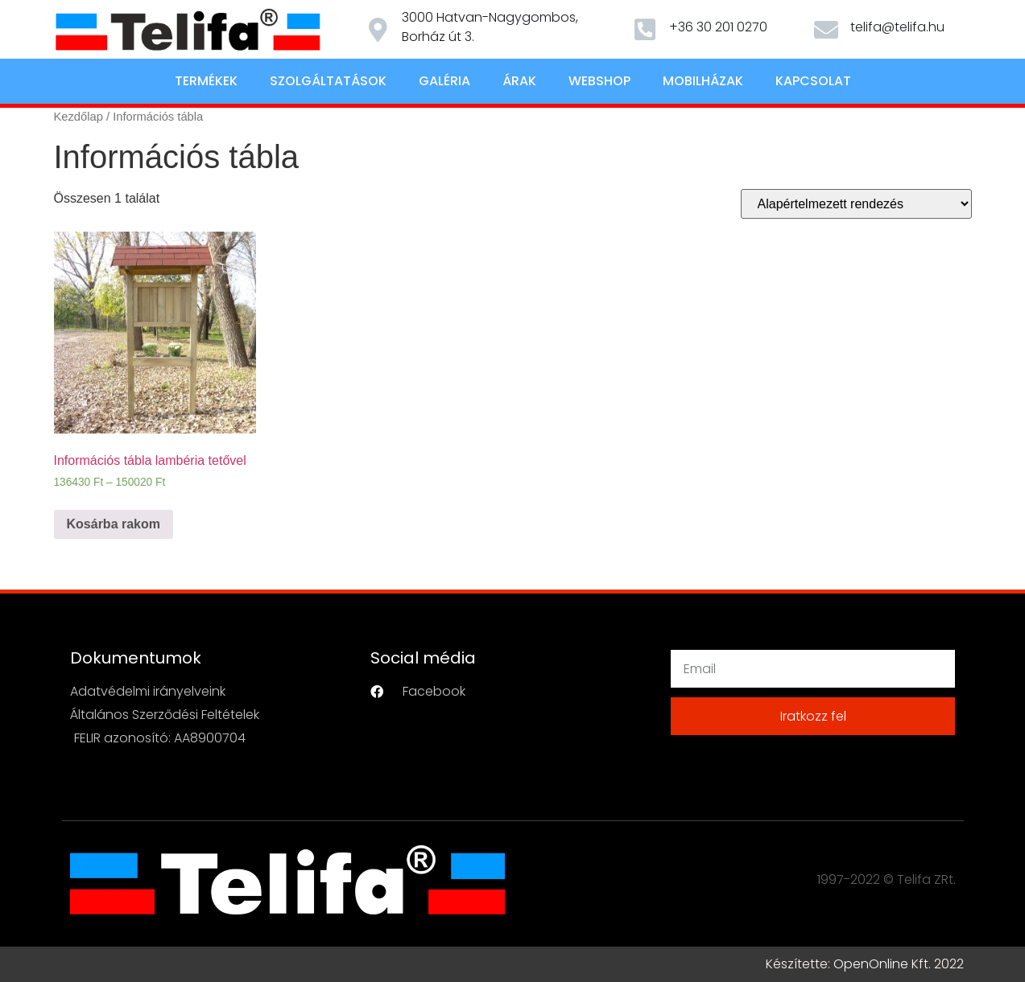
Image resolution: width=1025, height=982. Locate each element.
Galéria (444, 81)
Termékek (206, 81)
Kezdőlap (78, 116)
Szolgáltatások (328, 81)
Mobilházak (703, 81)
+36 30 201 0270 (718, 27)
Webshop (599, 81)
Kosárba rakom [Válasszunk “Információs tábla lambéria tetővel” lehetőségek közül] (114, 524)
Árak (519, 81)
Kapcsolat (813, 81)
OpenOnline (870, 964)
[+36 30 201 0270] (645, 30)
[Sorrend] (856, 204)
